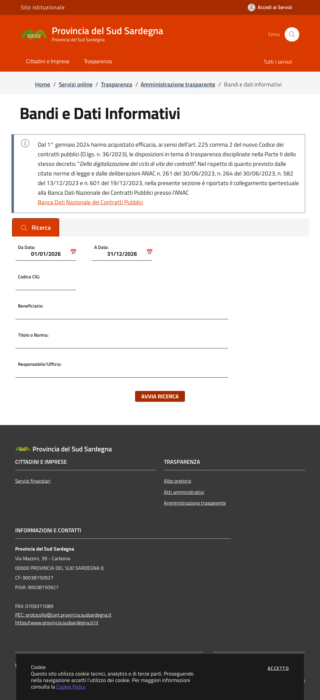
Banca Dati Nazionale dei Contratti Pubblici (90, 202)
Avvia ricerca (160, 396)
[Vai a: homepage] (96, 34)
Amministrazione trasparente (195, 503)
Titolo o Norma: (33, 335)
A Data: (101, 247)
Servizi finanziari (32, 481)
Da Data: (26, 247)
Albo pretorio (177, 481)
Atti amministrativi (184, 492)
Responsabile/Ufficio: (40, 364)
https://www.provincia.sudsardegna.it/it (57, 622)
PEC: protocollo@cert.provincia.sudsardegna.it (63, 614)
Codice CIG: (29, 276)
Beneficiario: (30, 305)
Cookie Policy (70, 686)
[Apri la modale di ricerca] (291, 34)
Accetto (278, 668)
